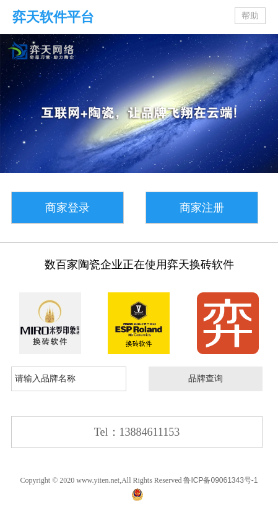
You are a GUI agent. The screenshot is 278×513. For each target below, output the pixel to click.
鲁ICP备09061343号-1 (220, 480)
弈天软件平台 (53, 17)
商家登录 (67, 207)
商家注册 (202, 207)
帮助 (250, 15)
